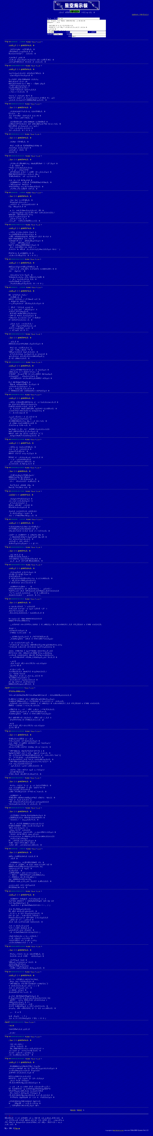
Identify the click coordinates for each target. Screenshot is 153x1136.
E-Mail (29, 44)
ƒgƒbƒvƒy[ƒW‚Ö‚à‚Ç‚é (140, 14)
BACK (73, 1112)
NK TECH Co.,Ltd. (118, 1132)
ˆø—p (34, 44)
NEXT (80, 1112)
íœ (39, 44)
